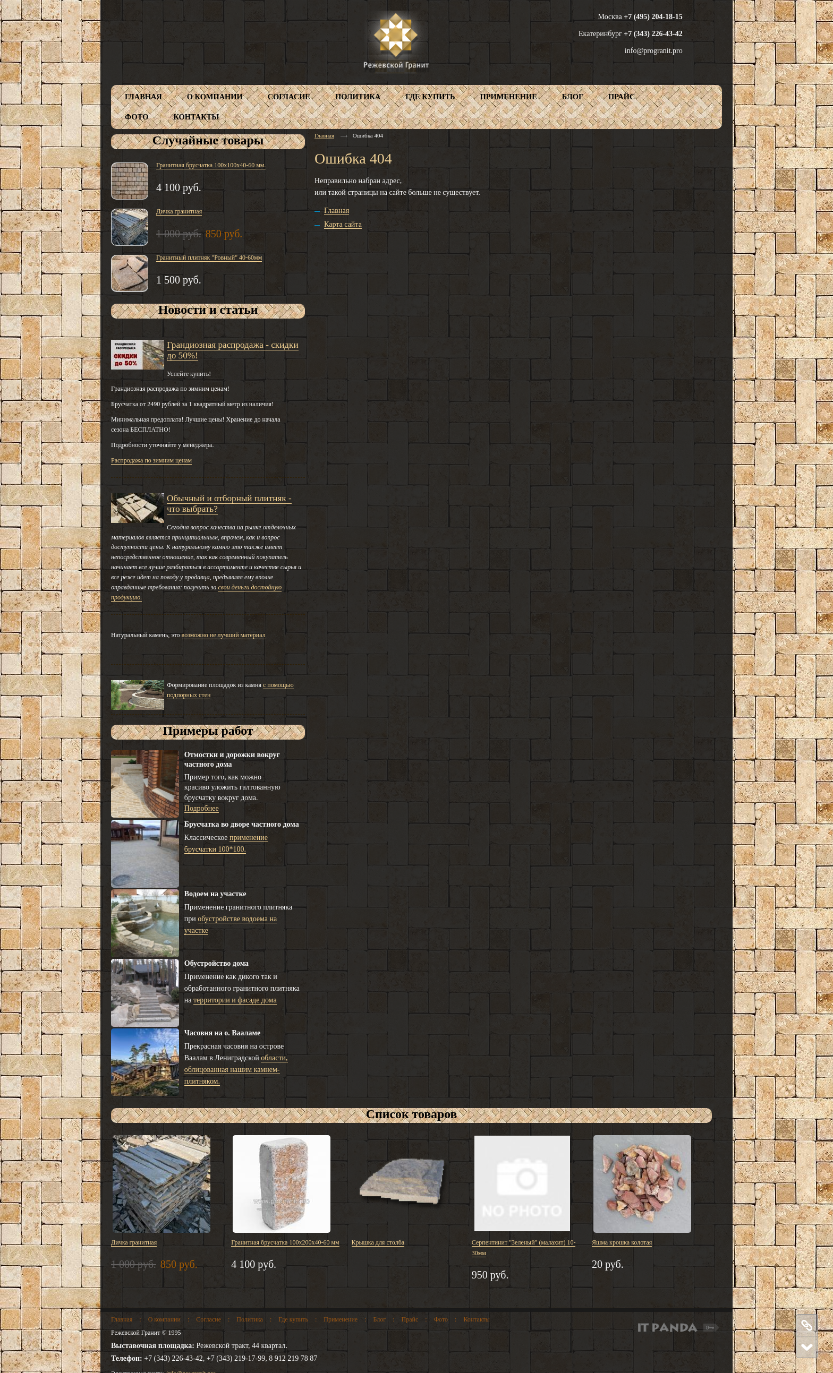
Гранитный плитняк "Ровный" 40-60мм (209, 257)
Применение (341, 1319)
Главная (324, 135)
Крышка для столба (378, 1242)
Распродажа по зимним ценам (151, 460)
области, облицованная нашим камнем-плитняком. (236, 1069)
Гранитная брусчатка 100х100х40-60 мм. (211, 165)
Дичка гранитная (179, 211)
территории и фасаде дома (235, 1000)
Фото (441, 1319)
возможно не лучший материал (224, 635)
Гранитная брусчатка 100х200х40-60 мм (285, 1242)
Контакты (476, 1319)
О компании (164, 1319)
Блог (379, 1319)
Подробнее (201, 808)
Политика (249, 1319)
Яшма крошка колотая (622, 1242)
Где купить (293, 1319)
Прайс (410, 1319)
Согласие (208, 1319)
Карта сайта (343, 224)
